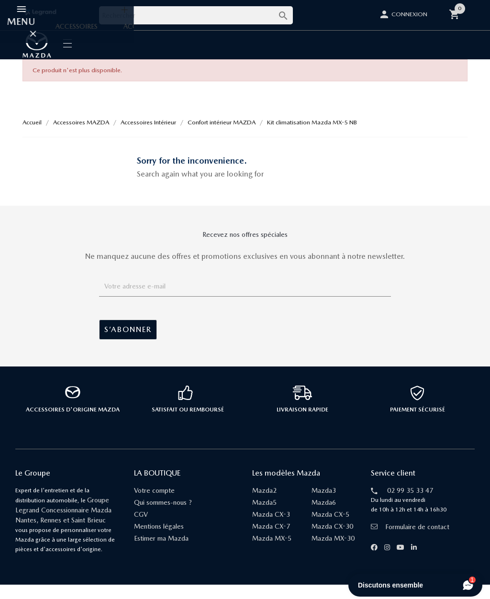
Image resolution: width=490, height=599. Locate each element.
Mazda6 (324, 517)
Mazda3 (324, 505)
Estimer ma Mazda (161, 552)
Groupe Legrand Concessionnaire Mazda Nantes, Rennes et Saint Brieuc (63, 524)
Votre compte (154, 505)
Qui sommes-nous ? (163, 517)
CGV (141, 528)
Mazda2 (264, 505)
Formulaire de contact (410, 541)
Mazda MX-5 (271, 552)
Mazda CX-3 (271, 528)
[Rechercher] (196, 15)
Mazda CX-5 (330, 528)
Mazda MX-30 (333, 552)
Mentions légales (159, 540)
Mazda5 (264, 517)
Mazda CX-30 (332, 540)
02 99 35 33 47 (410, 505)
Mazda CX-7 (271, 540)
